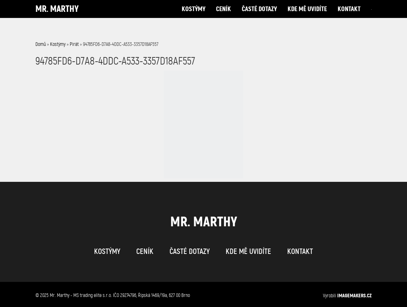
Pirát (74, 44)
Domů (40, 44)
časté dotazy (259, 16)
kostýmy (193, 16)
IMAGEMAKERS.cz (354, 295)
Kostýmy (57, 44)
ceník (223, 16)
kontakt (349, 16)
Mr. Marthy (57, 16)
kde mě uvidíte (307, 16)
